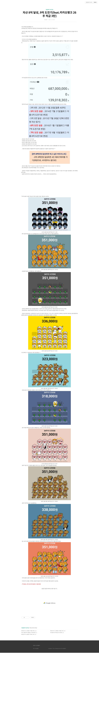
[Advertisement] (49, 13)
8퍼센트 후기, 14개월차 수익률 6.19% (56, 694)
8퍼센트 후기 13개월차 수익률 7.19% (27, 697)
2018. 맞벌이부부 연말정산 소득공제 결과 (28, 695)
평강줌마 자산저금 (49, 28)
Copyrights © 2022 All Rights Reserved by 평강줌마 (57, 711)
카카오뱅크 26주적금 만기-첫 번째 (56, 695)
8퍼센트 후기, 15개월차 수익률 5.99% (28, 694)
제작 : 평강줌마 (36, 711)
